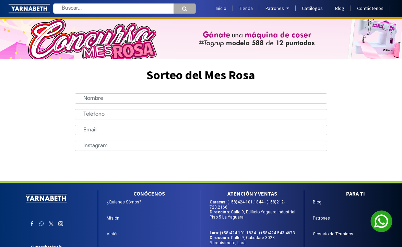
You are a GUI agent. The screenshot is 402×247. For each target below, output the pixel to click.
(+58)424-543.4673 (277, 233)
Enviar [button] (235, 164)
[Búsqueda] (185, 8)
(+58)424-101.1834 (238, 233)
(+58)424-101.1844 (245, 202)
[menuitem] (221, 8)
